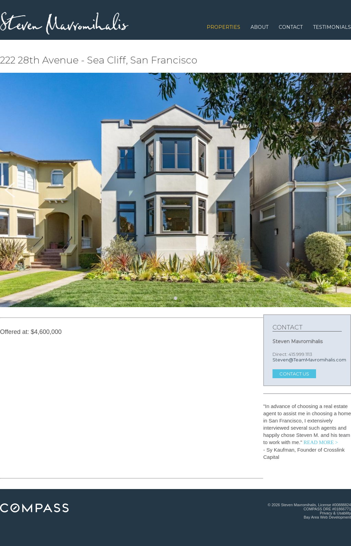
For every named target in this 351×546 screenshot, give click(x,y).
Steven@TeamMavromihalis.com (309, 359)
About (259, 27)
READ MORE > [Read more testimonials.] (321, 442)
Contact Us (294, 373)
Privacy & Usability (335, 513)
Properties (223, 27)
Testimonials (332, 27)
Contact (291, 27)
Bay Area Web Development (327, 517)
